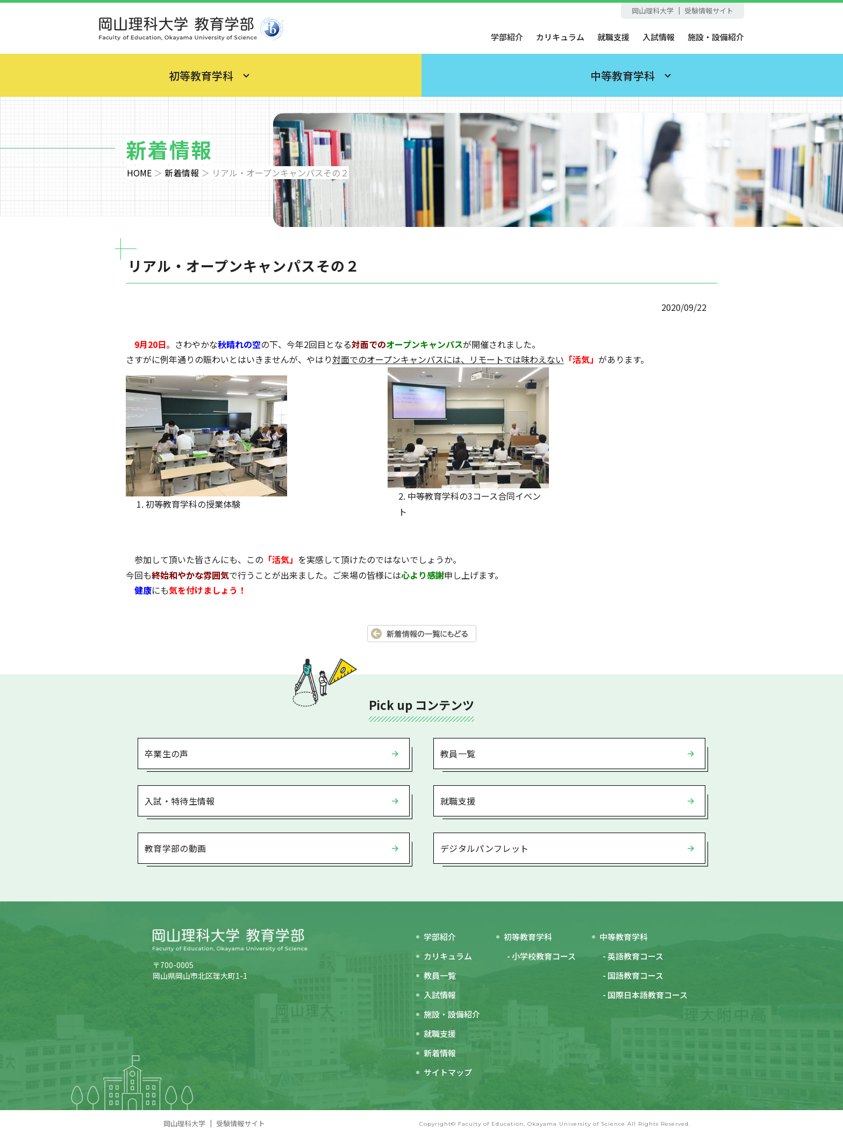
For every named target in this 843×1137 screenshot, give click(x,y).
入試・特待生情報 (180, 800)
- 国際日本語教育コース (645, 994)
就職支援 (613, 36)
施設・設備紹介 (716, 36)
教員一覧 (457, 753)
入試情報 (658, 36)
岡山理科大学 (653, 10)
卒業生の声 (167, 753)
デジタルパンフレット (484, 848)
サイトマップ (448, 1072)
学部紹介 (507, 36)
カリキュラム (560, 36)
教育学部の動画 (175, 848)
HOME (139, 172)
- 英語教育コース (633, 956)
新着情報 (182, 172)
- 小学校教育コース (541, 956)
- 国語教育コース (633, 975)
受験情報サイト (708, 10)
